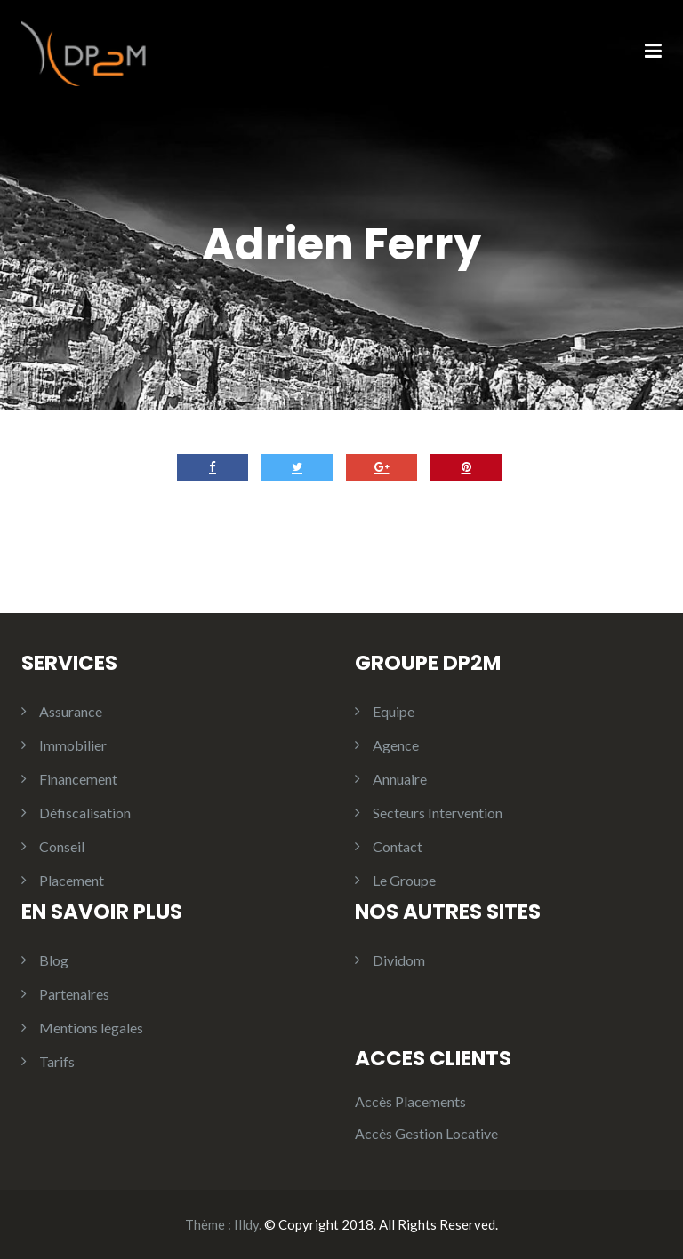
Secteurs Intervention (437, 812)
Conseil (61, 846)
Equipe (393, 711)
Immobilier (73, 745)
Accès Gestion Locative (426, 1133)
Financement (78, 778)
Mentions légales (91, 1027)
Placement (71, 880)
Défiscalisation (85, 812)
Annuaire (400, 778)
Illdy (246, 1224)
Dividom (399, 960)
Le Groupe (404, 880)
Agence (396, 745)
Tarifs (57, 1061)
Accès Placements (410, 1101)
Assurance (70, 711)
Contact (397, 846)
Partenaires (74, 993)
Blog (53, 960)
